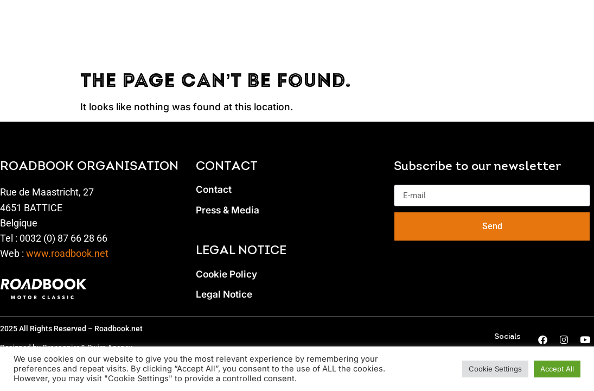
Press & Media (228, 210)
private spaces (333, 22)
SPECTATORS (240, 21)
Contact (214, 189)
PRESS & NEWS (428, 21)
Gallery (505, 22)
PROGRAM (158, 21)
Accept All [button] (557, 368)
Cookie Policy (227, 274)
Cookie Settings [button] (495, 368)
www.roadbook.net (67, 253)
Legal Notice (224, 294)
